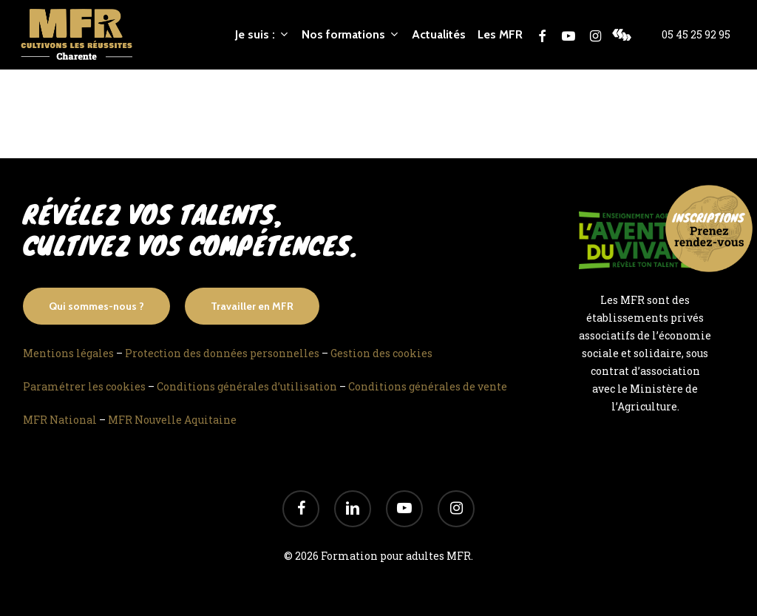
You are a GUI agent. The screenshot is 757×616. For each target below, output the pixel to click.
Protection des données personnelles (222, 353)
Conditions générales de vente (427, 386)
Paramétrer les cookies (84, 386)
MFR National (60, 420)
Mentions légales (68, 353)
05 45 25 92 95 (696, 34)
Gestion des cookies (381, 353)
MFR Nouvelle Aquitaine (172, 420)
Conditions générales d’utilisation (247, 386)
